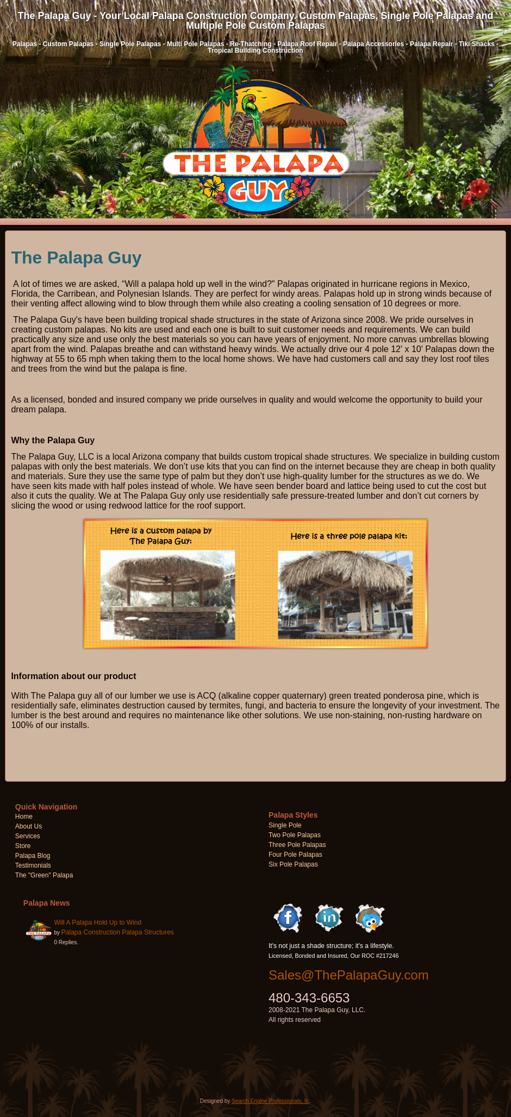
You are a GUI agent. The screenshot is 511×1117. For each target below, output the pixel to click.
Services (27, 836)
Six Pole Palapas (293, 864)
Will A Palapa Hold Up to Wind (97, 922)
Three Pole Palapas (297, 845)
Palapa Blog (33, 855)
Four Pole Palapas (295, 854)
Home (24, 816)
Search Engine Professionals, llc (270, 1101)
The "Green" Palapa (44, 875)
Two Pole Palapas (295, 835)
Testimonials (33, 865)
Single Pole (285, 825)
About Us (28, 826)
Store (23, 846)
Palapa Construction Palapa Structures (117, 932)
